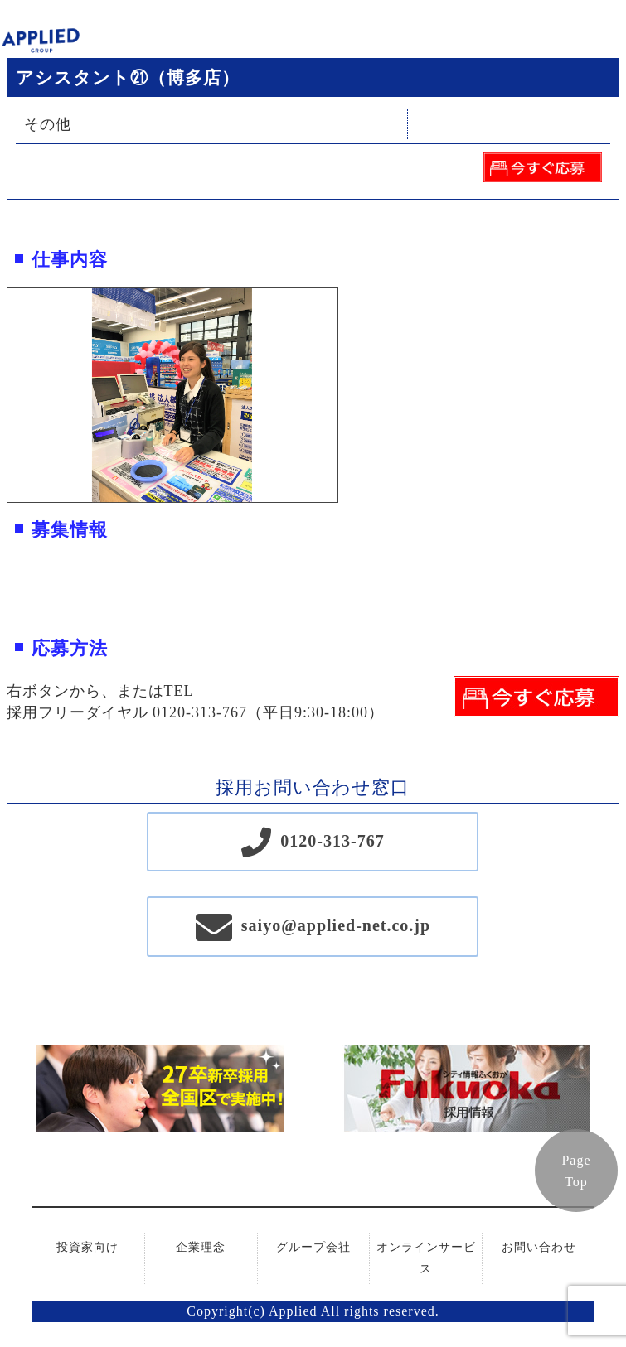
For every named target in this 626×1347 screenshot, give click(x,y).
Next (350, 395)
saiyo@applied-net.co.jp (335, 925)
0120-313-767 (332, 841)
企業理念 (201, 1247)
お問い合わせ (539, 1247)
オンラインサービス (426, 1258)
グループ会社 (313, 1247)
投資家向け (87, 1247)
